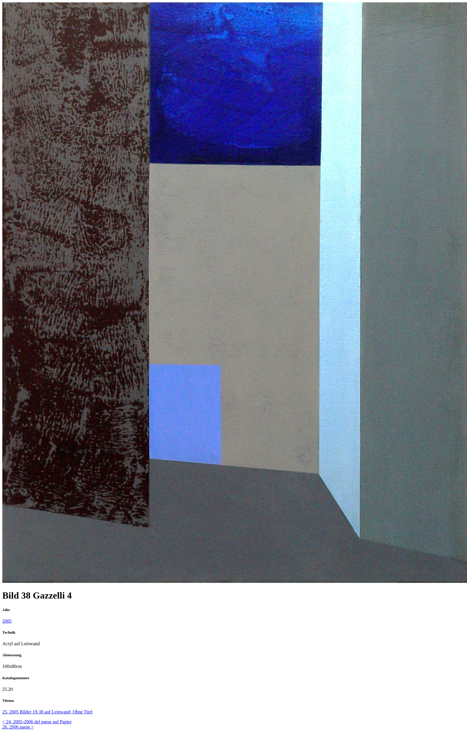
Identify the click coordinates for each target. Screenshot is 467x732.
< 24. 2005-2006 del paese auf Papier (37, 721)
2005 (7, 621)
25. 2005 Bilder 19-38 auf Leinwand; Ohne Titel (47, 711)
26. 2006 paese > (18, 726)
